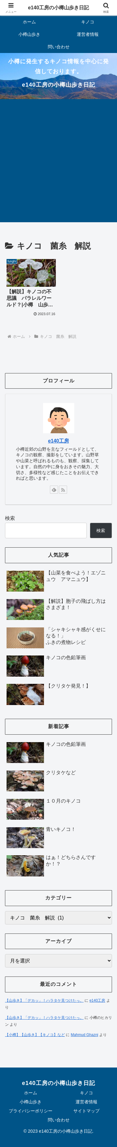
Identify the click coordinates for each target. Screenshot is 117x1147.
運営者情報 (86, 1101)
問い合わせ (59, 1119)
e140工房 (58, 441)
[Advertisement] (58, 160)
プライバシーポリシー (30, 1110)
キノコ (86, 1092)
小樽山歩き (30, 1101)
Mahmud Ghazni (84, 1035)
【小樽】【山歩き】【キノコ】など (35, 1035)
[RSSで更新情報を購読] (63, 490)
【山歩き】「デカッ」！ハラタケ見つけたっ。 (44, 1000)
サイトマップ (86, 1110)
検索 (10, 518)
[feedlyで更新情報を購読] (54, 490)
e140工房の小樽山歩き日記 (58, 7)
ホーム (30, 1092)
